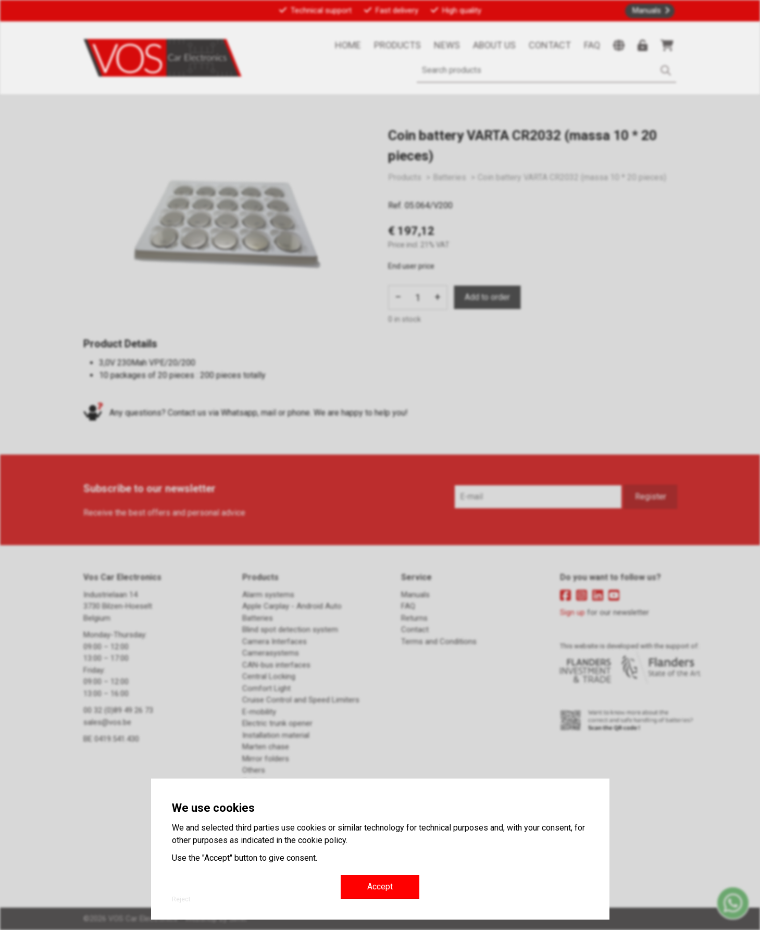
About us (494, 45)
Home (348, 45)
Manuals (646, 10)
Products (397, 45)
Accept (380, 886)
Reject (181, 899)
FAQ (592, 45)
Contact (550, 45)
